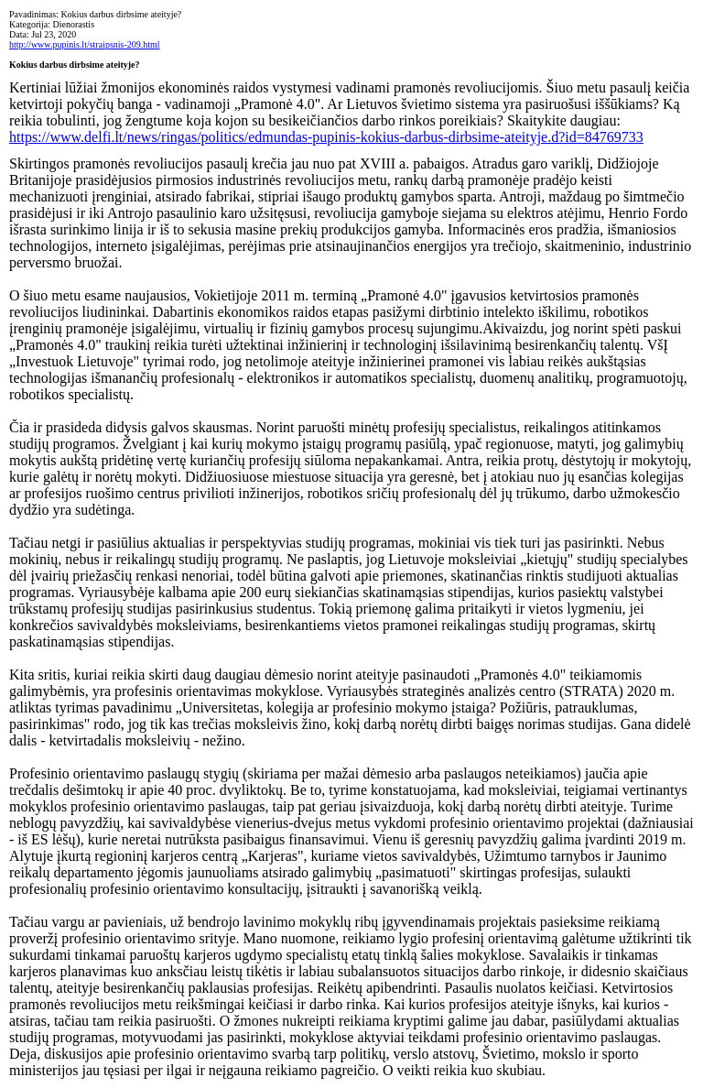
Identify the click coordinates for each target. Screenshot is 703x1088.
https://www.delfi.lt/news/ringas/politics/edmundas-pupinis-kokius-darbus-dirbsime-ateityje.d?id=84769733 (326, 137)
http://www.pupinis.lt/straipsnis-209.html (84, 44)
